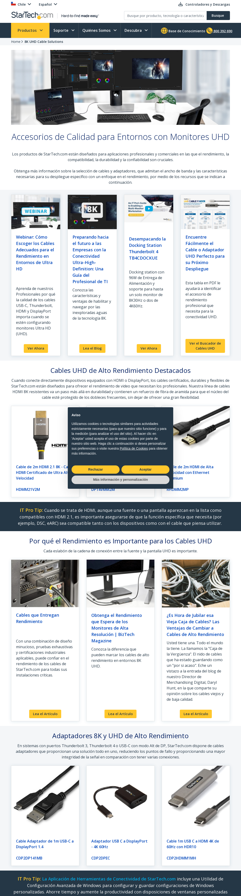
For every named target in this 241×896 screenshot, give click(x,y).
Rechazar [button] (95, 469)
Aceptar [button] (145, 469)
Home (15, 41)
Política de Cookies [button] (134, 448)
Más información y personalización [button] (120, 479)
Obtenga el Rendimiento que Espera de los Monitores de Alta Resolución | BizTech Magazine (116, 627)
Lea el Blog (92, 348)
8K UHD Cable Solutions (43, 41)
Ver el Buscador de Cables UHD (205, 346)
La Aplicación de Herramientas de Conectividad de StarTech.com (109, 879)
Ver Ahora (36, 348)
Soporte (61, 30)
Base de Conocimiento (183, 31)
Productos (28, 30)
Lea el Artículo (45, 714)
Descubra (134, 30)
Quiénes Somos (97, 30)
